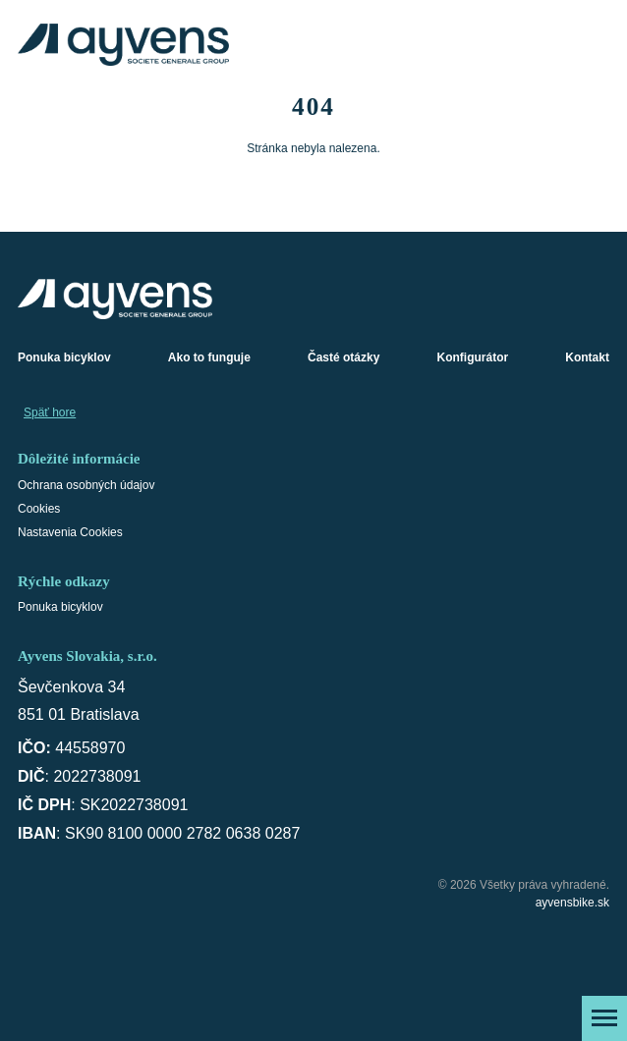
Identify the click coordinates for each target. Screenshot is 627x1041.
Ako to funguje (209, 357)
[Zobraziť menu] (604, 1018)
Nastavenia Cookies (70, 532)
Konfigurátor (473, 357)
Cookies (39, 509)
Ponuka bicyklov (64, 357)
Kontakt (587, 357)
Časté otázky (343, 357)
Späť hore (50, 412)
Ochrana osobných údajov (86, 485)
